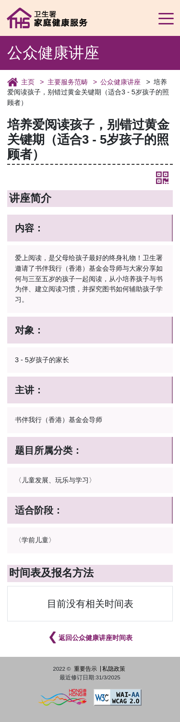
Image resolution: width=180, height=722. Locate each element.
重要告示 (85, 669)
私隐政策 (113, 669)
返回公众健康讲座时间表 (95, 638)
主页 (28, 82)
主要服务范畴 (68, 82)
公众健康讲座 (120, 82)
